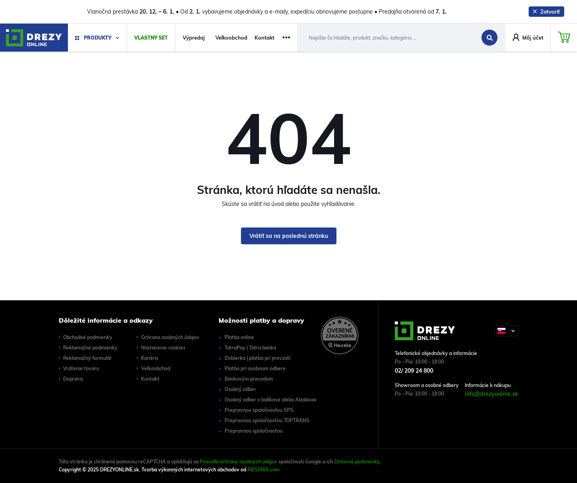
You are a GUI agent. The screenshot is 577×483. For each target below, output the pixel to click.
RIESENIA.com (263, 470)
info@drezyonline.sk (491, 393)
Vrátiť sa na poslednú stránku (288, 236)
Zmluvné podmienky (357, 462)
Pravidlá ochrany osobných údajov (238, 462)
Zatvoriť (546, 11)
